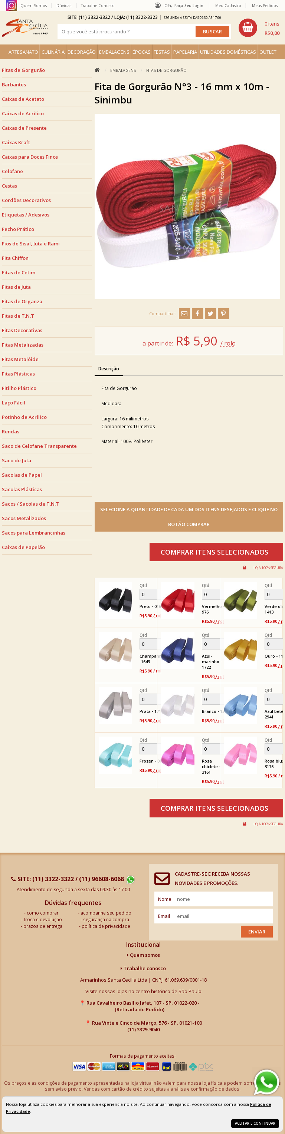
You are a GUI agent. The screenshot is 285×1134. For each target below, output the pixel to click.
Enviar (256, 931)
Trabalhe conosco (143, 968)
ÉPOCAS (141, 52)
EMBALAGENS (114, 52)
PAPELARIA (185, 52)
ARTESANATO (23, 52)
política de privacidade (106, 926)
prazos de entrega (42, 926)
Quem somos (143, 955)
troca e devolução (43, 919)
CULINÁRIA (53, 52)
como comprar (43, 913)
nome (164, 899)
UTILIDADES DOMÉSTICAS (228, 52)
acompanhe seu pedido (106, 913)
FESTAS (162, 52)
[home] (25, 28)
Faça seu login (188, 5)
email (164, 916)
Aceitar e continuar (255, 1123)
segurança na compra (106, 919)
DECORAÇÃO (82, 52)
